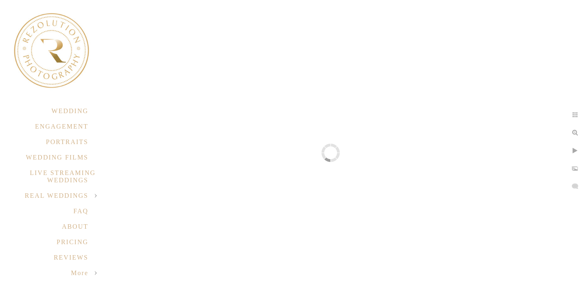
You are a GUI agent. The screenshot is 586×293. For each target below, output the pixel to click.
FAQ (80, 211)
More (79, 272)
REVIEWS (71, 257)
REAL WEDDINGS (56, 195)
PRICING (72, 241)
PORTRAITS (67, 141)
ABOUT (75, 226)
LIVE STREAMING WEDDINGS (63, 176)
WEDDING (70, 110)
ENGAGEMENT (61, 126)
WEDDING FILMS (57, 157)
